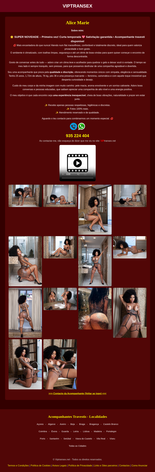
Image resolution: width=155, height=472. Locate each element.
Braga (82, 424)
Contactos (124, 465)
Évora (54, 431)
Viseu (112, 438)
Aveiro (63, 424)
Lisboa (86, 431)
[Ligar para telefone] (73, 129)
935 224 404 (77, 135)
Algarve (52, 424)
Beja (72, 424)
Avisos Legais (59, 465)
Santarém (54, 438)
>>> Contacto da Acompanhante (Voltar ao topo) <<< (77, 393)
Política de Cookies (40, 465)
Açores (40, 424)
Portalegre (111, 431)
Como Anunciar (139, 465)
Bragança (94, 424)
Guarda (65, 431)
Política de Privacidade (80, 465)
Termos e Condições (18, 465)
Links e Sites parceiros (105, 465)
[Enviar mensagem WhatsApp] (81, 129)
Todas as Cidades (77, 446)
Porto (42, 438)
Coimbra (43, 431)
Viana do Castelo (83, 438)
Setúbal (67, 438)
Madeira (98, 431)
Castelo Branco (110, 424)
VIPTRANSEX (77, 6)
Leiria (76, 431)
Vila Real (100, 438)
